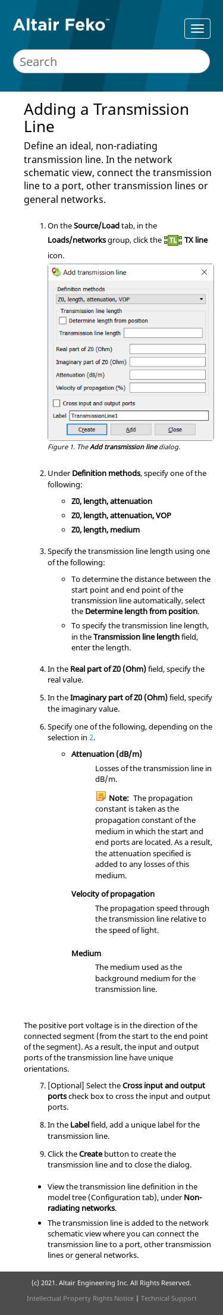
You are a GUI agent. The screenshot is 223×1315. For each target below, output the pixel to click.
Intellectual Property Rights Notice (80, 1298)
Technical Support (169, 1298)
